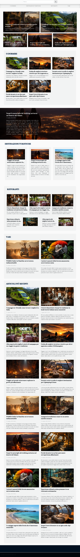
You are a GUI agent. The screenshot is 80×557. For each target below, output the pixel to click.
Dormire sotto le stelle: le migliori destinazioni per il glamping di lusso (63, 73)
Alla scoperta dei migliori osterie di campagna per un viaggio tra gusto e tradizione (14, 45)
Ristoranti (54, 6)
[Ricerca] (38, 2)
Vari (69, 6)
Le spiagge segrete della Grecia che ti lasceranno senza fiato (63, 162)
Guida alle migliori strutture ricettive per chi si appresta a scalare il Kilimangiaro (64, 45)
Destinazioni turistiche (33, 6)
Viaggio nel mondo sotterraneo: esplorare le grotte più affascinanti (15, 162)
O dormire (13, 6)
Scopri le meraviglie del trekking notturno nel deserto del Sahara (39, 45)
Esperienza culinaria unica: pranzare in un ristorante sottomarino (14, 221)
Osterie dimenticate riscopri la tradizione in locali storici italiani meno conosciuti (17, 210)
